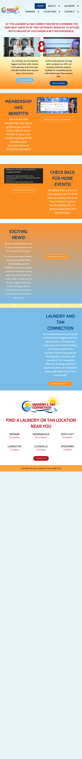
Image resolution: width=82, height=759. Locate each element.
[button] (59, 6)
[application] (57, 106)
